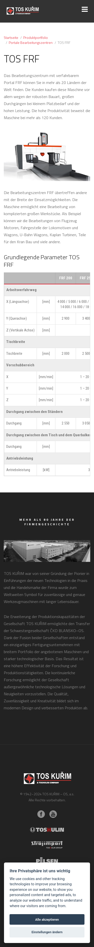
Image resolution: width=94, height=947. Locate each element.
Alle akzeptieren (47, 919)
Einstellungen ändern (47, 932)
